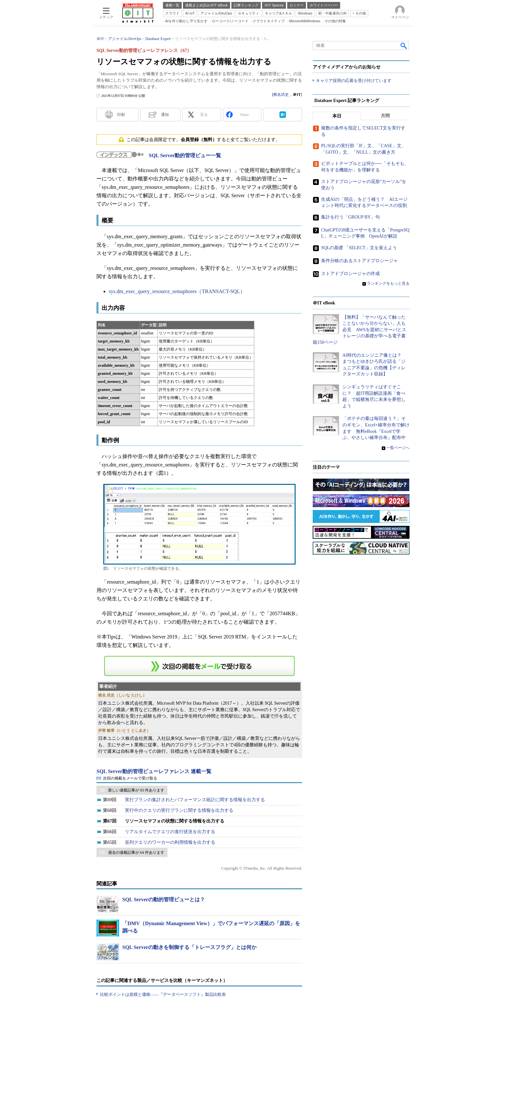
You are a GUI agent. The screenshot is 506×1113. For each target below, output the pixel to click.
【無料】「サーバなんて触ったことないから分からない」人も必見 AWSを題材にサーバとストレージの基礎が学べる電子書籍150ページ (359, 330)
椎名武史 (281, 94)
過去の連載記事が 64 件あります (136, 852)
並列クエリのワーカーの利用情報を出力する (170, 842)
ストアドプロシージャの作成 (350, 273)
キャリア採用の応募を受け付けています (353, 80)
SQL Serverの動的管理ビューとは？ (163, 899)
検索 (404, 45)
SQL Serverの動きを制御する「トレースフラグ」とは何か (189, 947)
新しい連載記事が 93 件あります (136, 790)
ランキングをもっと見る (388, 283)
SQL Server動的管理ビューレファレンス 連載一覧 (153, 771)
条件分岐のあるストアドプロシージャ (359, 261)
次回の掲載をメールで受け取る (130, 778)
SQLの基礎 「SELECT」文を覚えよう (359, 248)
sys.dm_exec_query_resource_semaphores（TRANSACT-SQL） (177, 291)
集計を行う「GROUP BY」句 (350, 217)
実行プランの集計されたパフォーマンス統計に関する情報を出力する (195, 799)
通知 (165, 114)
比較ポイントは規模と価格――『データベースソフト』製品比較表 (163, 994)
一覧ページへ (398, 448)
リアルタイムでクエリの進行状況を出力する (170, 831)
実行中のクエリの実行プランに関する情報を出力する (179, 810)
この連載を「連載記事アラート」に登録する (199, 666)
